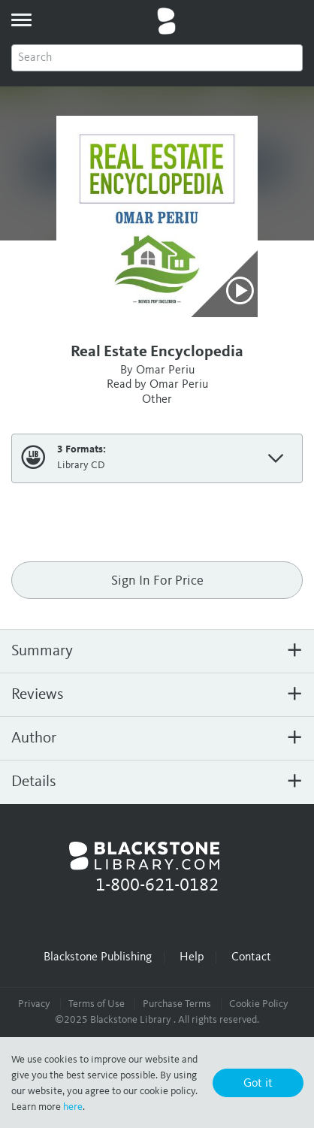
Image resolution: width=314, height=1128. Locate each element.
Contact (251, 957)
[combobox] (157, 57)
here (73, 1107)
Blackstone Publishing (98, 957)
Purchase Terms (177, 1004)
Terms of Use (96, 1004)
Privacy (34, 1004)
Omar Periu (165, 370)
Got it (258, 1084)
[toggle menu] (21, 19)
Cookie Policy (258, 1004)
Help (192, 957)
